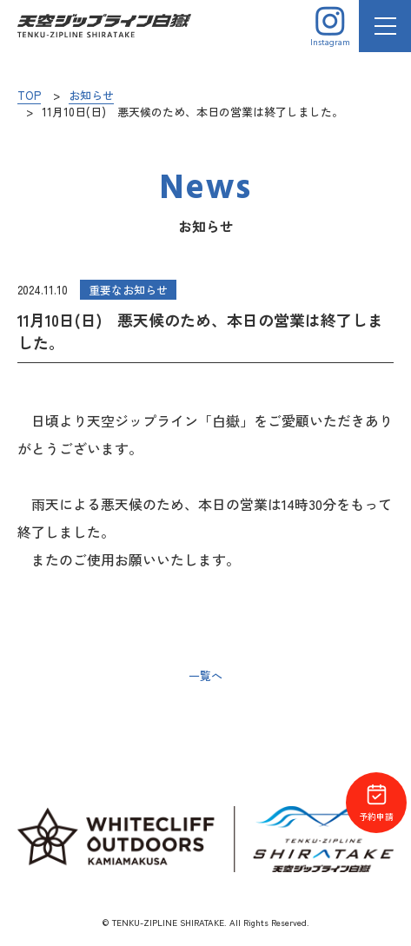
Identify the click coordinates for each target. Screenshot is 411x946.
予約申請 (376, 803)
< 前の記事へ (53, 676)
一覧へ (205, 675)
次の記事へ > (358, 676)
